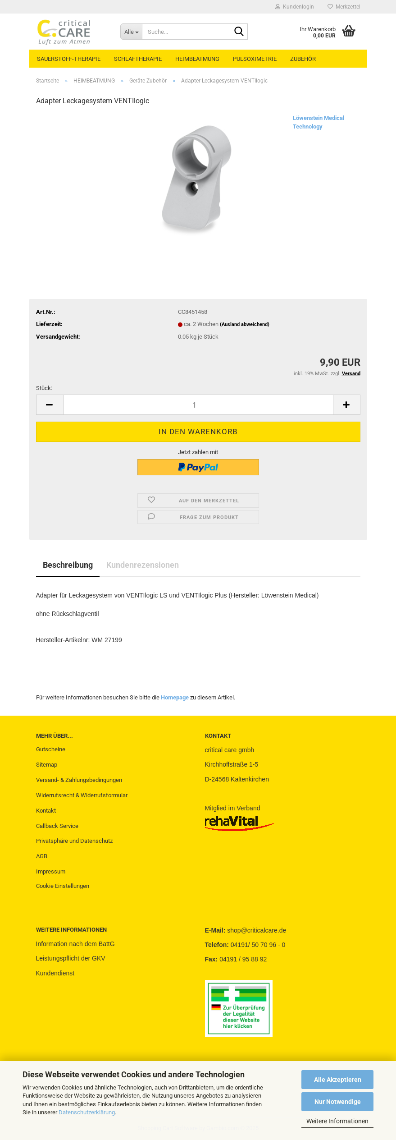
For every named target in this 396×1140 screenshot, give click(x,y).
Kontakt (46, 810)
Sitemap (46, 764)
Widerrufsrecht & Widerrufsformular (81, 795)
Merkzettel (344, 7)
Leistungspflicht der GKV (70, 958)
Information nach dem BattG (75, 943)
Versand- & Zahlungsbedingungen (79, 780)
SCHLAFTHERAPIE (138, 58)
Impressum (50, 871)
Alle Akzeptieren (337, 1079)
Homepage (175, 697)
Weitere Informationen (337, 1121)
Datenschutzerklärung (87, 1112)
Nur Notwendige (337, 1101)
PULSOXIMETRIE (255, 58)
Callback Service (57, 826)
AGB (41, 856)
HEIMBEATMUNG (197, 58)
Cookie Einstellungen (62, 886)
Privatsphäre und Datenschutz (74, 840)
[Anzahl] (198, 405)
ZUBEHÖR (303, 58)
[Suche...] (131, 31)
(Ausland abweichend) (244, 324)
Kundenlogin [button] (294, 7)
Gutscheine (50, 749)
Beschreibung (68, 565)
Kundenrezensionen (142, 565)
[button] (49, 405)
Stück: (44, 388)
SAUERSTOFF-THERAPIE (68, 58)
